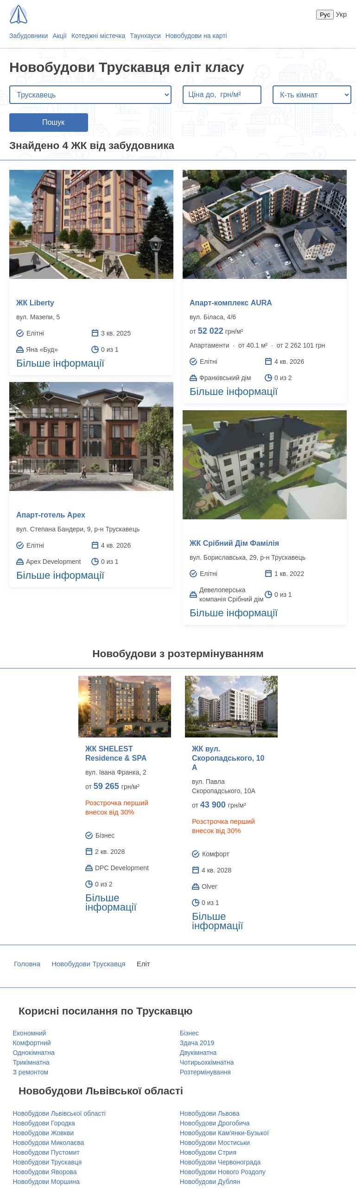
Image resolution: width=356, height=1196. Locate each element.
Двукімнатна (198, 1052)
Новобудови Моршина (46, 1181)
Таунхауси (145, 35)
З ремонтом (31, 1072)
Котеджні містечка (98, 35)
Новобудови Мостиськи (215, 1142)
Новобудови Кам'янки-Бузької (224, 1133)
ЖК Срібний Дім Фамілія (234, 543)
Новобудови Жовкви (43, 1133)
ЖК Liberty (35, 303)
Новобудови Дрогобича (215, 1123)
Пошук (53, 122)
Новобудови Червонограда (220, 1162)
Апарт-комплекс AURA (231, 303)
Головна (27, 964)
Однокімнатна (34, 1052)
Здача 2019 (197, 1043)
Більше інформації (60, 363)
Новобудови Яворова (45, 1172)
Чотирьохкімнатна (207, 1062)
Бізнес (189, 1033)
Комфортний (32, 1043)
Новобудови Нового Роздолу (223, 1172)
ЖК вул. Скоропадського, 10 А (228, 758)
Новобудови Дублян (210, 1181)
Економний (29, 1033)
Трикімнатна (31, 1062)
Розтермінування (205, 1072)
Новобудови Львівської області (59, 1113)
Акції (59, 35)
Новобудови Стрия (208, 1152)
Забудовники (28, 35)
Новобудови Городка (44, 1123)
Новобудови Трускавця (88, 964)
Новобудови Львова (210, 1113)
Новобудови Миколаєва (48, 1142)
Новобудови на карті (196, 35)
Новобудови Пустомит (46, 1152)
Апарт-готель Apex (50, 515)
